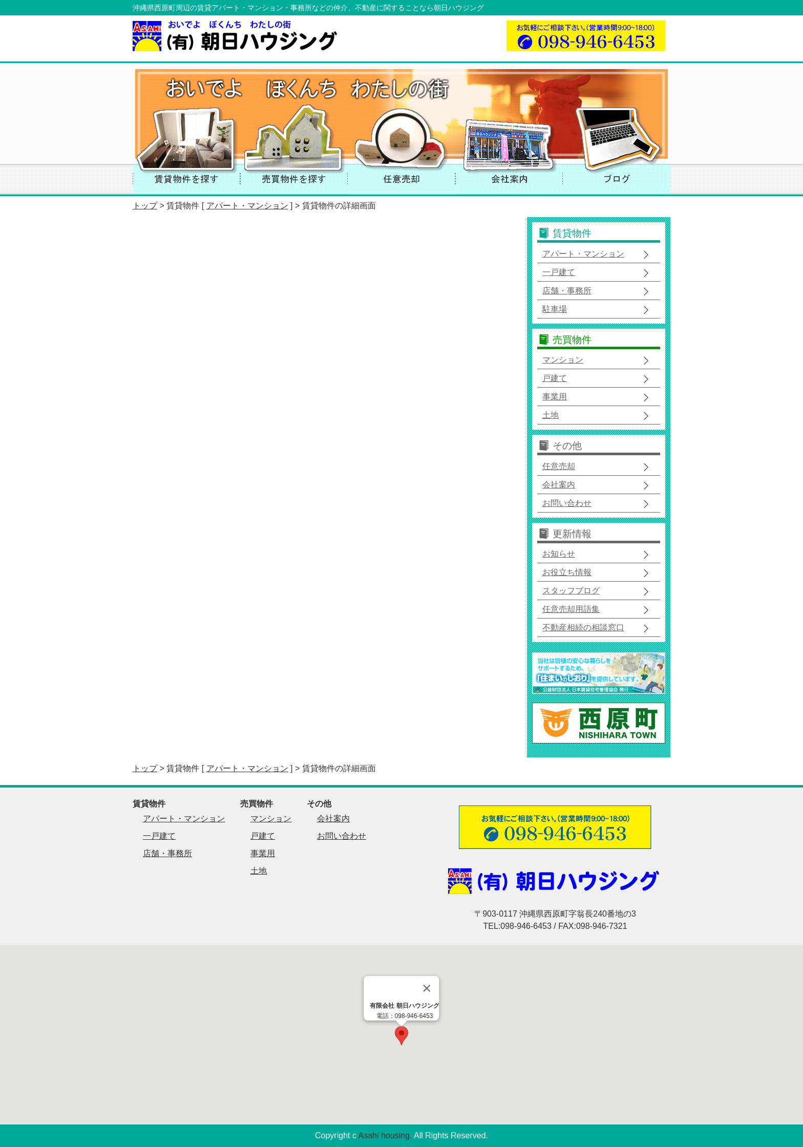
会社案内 (558, 484)
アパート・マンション (247, 205)
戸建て (554, 378)
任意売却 (558, 466)
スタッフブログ (571, 590)
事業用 (554, 396)
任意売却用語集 (571, 609)
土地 (550, 415)
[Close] (427, 988)
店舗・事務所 (566, 290)
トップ (145, 205)
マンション (562, 359)
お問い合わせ (566, 503)
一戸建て (558, 272)
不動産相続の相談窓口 (583, 627)
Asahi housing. (385, 1135)
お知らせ (558, 553)
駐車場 (554, 309)
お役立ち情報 (566, 572)
